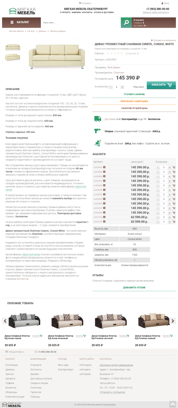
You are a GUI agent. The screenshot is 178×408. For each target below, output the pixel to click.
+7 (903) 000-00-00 (157, 9)
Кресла (10, 374)
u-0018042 (98, 172)
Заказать (161, 85)
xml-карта (85, 369)
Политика (36, 387)
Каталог (31, 31)
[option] (56, 55)
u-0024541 (98, 194)
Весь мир (63, 365)
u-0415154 (98, 217)
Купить (36, 336)
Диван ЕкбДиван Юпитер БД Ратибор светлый (104, 337)
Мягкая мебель (16, 31)
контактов (23, 278)
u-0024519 (98, 181)
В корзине (139, 20)
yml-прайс (85, 374)
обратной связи (31, 254)
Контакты (87, 12)
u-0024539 (98, 190)
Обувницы (11, 392)
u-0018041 (98, 167)
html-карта (86, 365)
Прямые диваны (58, 31)
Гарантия (35, 392)
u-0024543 (98, 199)
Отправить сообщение (112, 392)
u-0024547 (98, 208)
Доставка (110, 119)
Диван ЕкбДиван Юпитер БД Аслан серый (17, 337)
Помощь (35, 396)
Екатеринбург (66, 369)
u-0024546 (98, 204)
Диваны (42, 31)
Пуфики (10, 383)
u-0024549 (98, 213)
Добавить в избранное (165, 40)
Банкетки (11, 387)
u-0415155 (98, 222)
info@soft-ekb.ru (16, 352)
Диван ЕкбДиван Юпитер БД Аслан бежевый (60, 337)
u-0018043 (98, 176)
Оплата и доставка (104, 12)
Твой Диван (113, 67)
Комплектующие (15, 396)
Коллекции (12, 365)
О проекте (65, 12)
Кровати (10, 378)
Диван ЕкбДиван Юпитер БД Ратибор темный (147, 337)
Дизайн (34, 374)
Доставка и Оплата (41, 378)
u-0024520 (98, 185)
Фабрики (76, 12)
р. (145, 25)
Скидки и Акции (39, 383)
